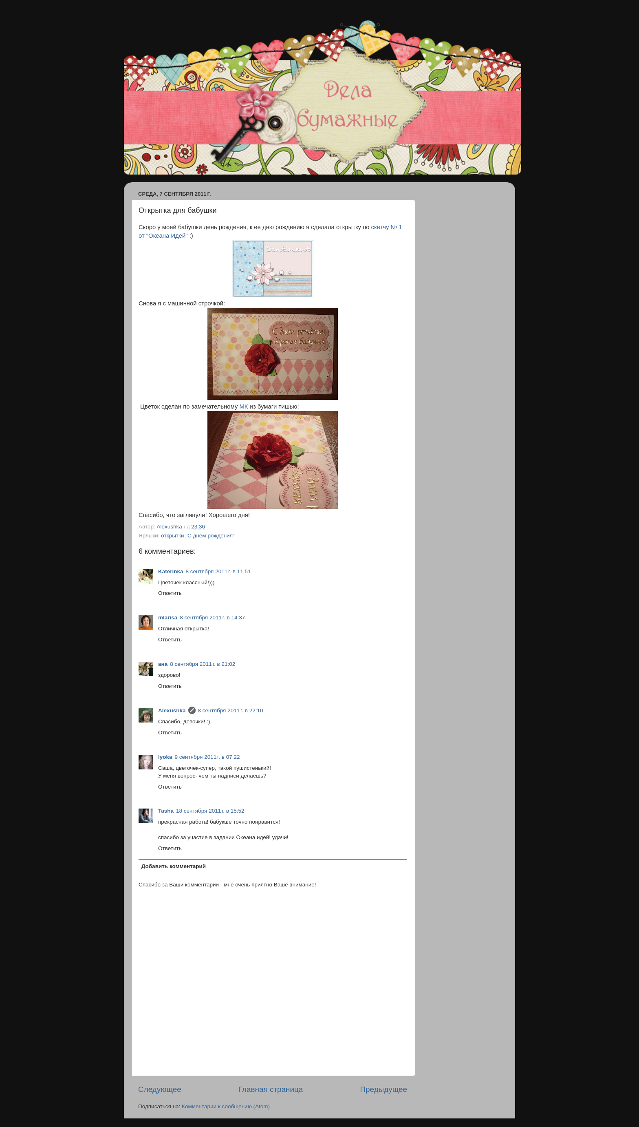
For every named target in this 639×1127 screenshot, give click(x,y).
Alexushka (172, 710)
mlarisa (167, 617)
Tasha (166, 811)
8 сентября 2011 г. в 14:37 (212, 617)
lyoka (165, 757)
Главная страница (270, 1089)
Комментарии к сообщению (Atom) (226, 1106)
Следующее (159, 1089)
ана (162, 664)
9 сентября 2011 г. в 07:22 (207, 757)
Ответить (170, 593)
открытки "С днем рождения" (197, 536)
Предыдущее (383, 1089)
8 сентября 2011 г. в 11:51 (218, 571)
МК (243, 406)
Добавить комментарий (173, 866)
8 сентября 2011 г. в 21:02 (202, 664)
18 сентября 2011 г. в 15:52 (210, 811)
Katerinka (170, 571)
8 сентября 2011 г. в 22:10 (230, 710)
